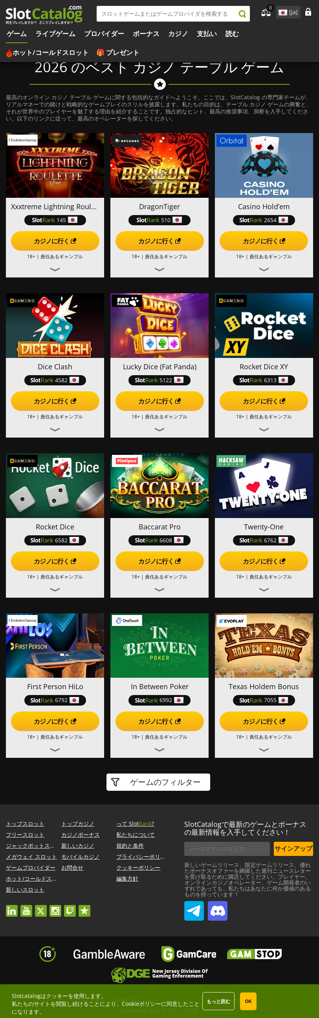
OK (248, 1001)
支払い (207, 33)
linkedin (12, 907)
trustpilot (84, 907)
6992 (159, 700)
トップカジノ (77, 823)
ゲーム (17, 33)
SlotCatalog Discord (217, 907)
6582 (55, 540)
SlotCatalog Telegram (194, 907)
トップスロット (25, 823)
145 (55, 220)
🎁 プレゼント (117, 52)
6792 (55, 700)
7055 (264, 700)
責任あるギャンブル (61, 256)
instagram (55, 907)
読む (232, 33)
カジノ (178, 33)
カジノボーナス (80, 834)
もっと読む (218, 1001)
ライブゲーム (55, 33)
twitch (70, 907)
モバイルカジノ (80, 856)
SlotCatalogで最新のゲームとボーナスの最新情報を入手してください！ (245, 828)
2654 (264, 220)
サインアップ (293, 848)
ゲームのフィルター (164, 782)
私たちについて (135, 834)
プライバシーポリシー (143, 856)
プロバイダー (104, 33)
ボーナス (146, 33)
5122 (159, 380)
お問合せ (72, 867)
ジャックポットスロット (36, 845)
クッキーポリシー (138, 867)
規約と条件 (130, 845)
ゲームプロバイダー (30, 867)
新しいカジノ (77, 845)
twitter (41, 907)
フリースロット (25, 834)
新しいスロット (25, 889)
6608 (159, 540)
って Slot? (135, 823)
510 (159, 220)
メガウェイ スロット (31, 856)
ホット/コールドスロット (51, 52)
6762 (264, 540)
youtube (26, 907)
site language (282, 11)
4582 (55, 380)
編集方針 (127, 878)
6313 (264, 380)
